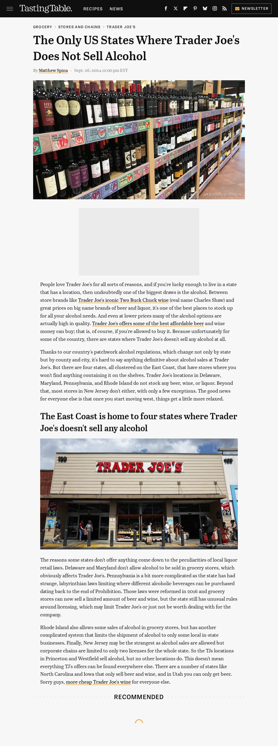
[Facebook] (166, 9)
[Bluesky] (205, 9)
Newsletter (251, 8)
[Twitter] (175, 9)
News (116, 8)
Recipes (93, 8)
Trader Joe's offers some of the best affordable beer (148, 323)
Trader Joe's (121, 26)
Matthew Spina (53, 70)
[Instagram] (214, 9)
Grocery (42, 26)
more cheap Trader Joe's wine (98, 681)
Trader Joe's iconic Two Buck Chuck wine (123, 299)
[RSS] (224, 9)
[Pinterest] (195, 9)
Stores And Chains (79, 26)
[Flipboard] (185, 9)
